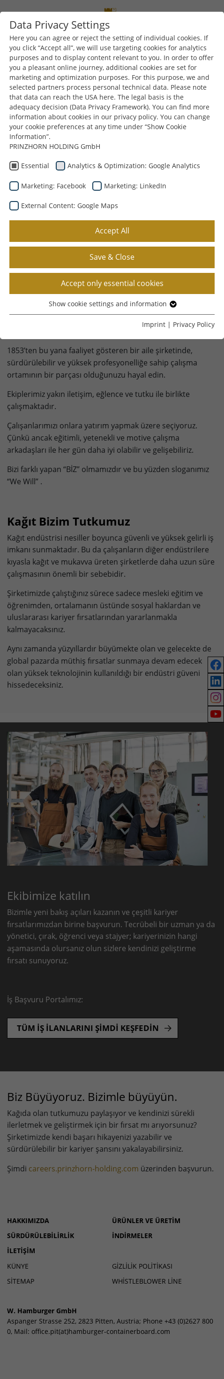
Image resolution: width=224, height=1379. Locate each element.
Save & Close (112, 257)
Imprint (153, 324)
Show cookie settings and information (112, 303)
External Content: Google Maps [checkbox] (69, 205)
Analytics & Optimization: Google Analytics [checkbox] (133, 165)
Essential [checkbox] (35, 165)
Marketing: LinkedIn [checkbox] (135, 185)
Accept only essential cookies (112, 283)
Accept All (112, 230)
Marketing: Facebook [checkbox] (53, 185)
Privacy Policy (194, 324)
